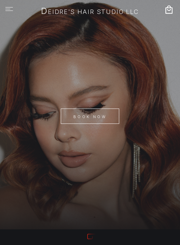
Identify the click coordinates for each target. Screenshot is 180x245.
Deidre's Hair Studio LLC (90, 11)
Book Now (90, 116)
